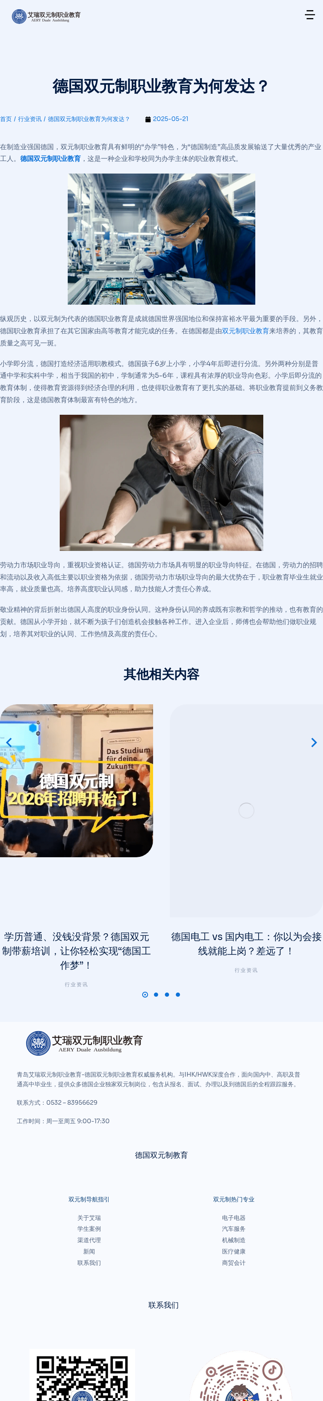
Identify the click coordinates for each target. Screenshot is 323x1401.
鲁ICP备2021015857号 (178, 1367)
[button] (145, 862)
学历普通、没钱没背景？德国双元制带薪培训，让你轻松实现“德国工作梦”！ (77, 817)
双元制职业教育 (245, 331)
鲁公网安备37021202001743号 (255, 1367)
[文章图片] (76, 742)
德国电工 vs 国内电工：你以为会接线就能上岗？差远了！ (246, 809)
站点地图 (14, 1384)
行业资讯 (76, 852)
